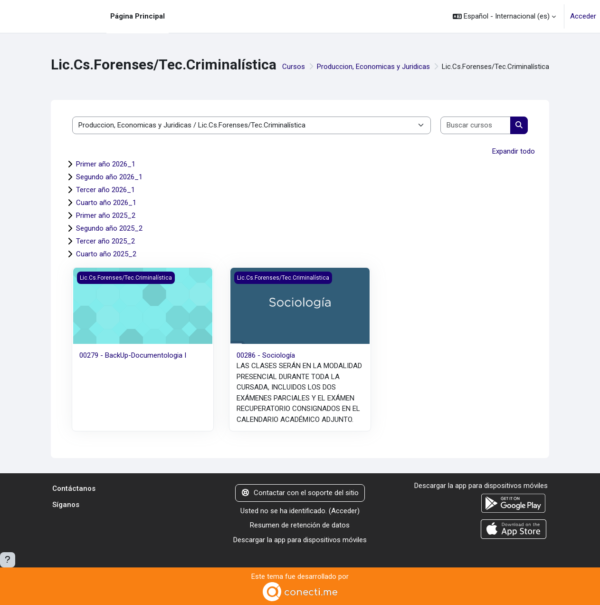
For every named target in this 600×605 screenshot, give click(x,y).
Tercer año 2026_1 (105, 189)
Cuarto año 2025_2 (106, 254)
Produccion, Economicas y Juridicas (373, 66)
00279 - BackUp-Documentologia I (132, 355)
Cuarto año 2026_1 (106, 202)
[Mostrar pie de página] (7, 559)
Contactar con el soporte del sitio (300, 492)
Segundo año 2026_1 (109, 177)
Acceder (583, 16)
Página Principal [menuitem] (137, 16)
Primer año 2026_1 (105, 164)
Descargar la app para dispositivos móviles (300, 540)
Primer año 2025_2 (105, 215)
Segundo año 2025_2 (109, 228)
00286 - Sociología (266, 355)
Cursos (293, 66)
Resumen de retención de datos (300, 525)
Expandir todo (513, 151)
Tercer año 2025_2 (105, 241)
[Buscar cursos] (475, 125)
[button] (504, 16)
